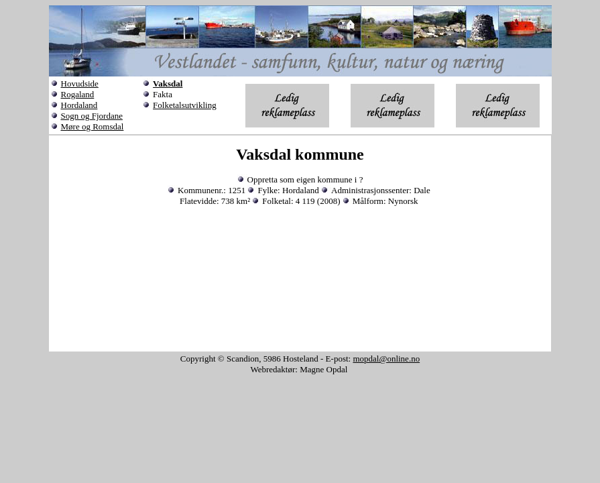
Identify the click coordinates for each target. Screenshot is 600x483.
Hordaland (79, 105)
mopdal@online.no (386, 359)
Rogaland (78, 94)
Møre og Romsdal (92, 126)
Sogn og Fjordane (92, 116)
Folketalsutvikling (185, 105)
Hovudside (80, 83)
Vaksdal (167, 83)
